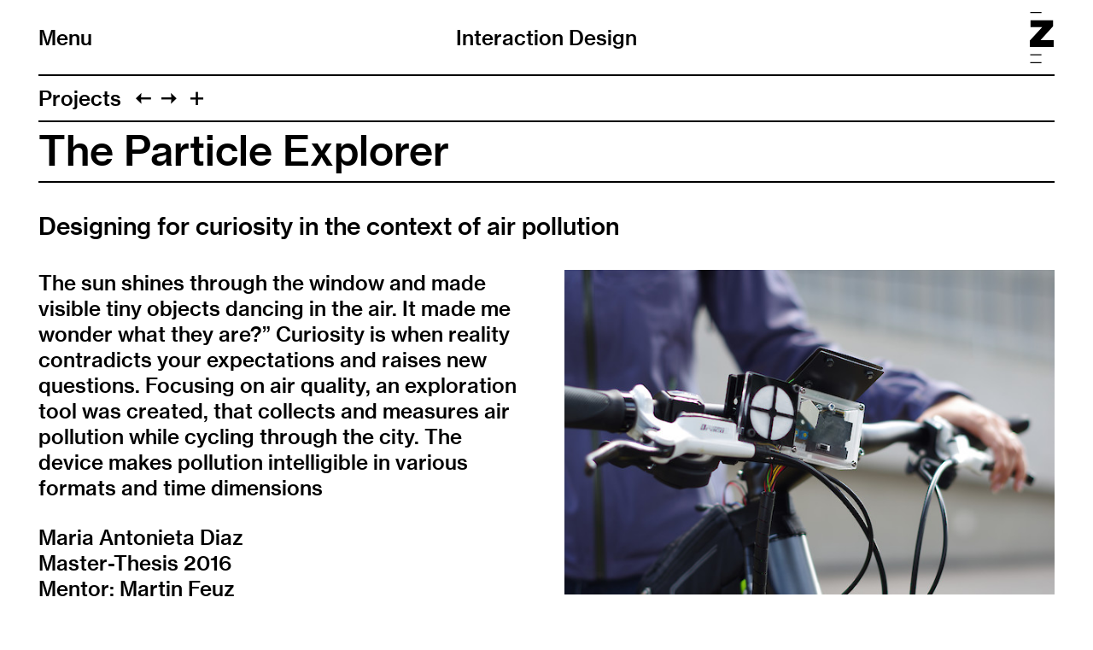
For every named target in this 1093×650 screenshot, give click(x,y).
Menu (65, 37)
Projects (79, 98)
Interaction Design (546, 37)
